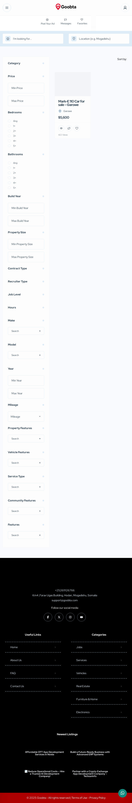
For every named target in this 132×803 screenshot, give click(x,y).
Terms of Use (80, 798)
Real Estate (83, 686)
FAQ (13, 673)
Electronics (83, 712)
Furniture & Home (87, 699)
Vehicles (81, 673)
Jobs (79, 647)
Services (81, 660)
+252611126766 (65, 590)
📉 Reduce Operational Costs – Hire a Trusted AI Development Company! (44, 773)
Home (14, 647)
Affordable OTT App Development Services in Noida (44, 753)
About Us (15, 660)
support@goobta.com (65, 600)
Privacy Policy (97, 798)
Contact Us (17, 686)
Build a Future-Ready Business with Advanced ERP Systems (90, 753)
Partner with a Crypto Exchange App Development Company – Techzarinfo (90, 773)
